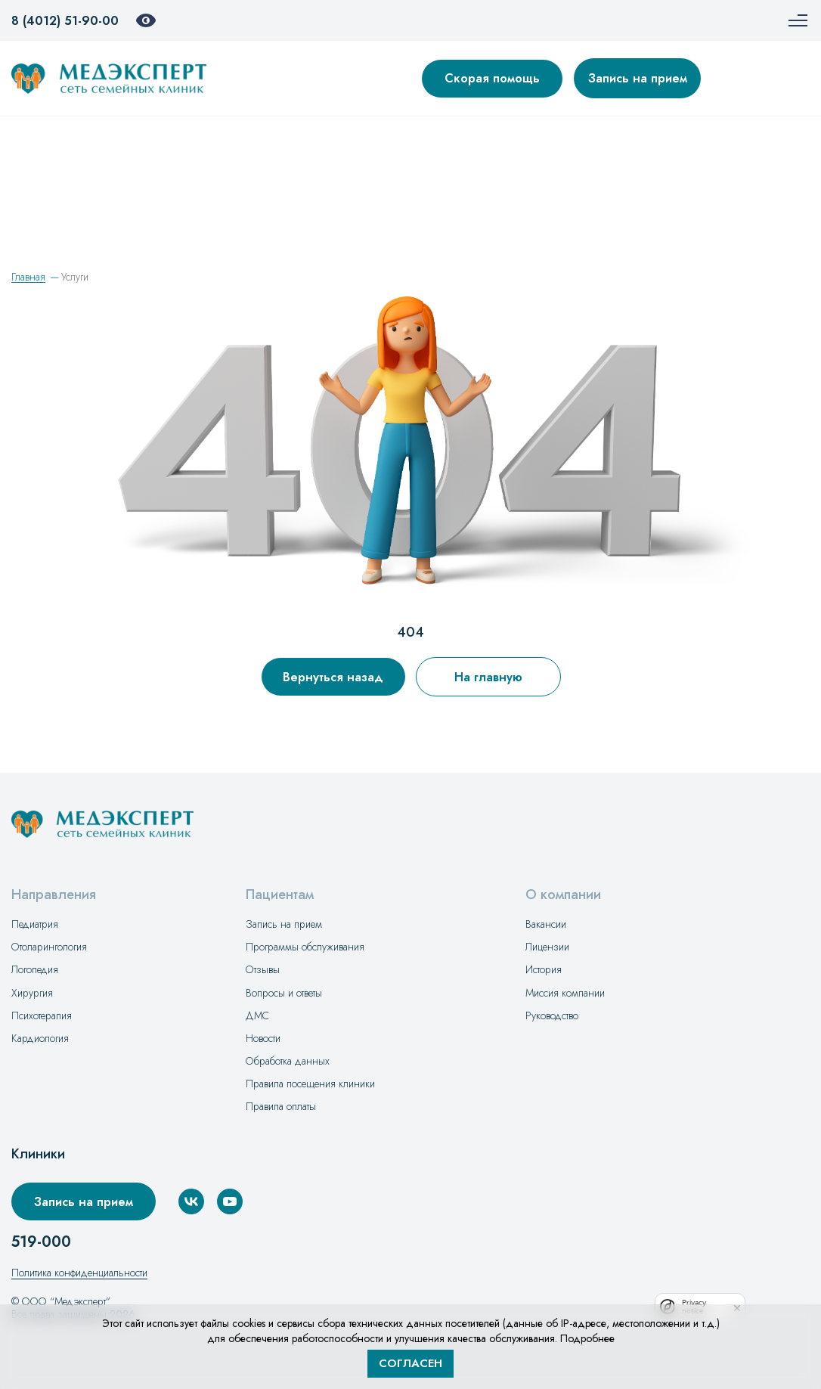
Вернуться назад (333, 677)
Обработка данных (288, 1060)
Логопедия (34, 969)
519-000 (41, 1242)
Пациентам (280, 894)
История (543, 969)
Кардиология (40, 1038)
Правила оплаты (281, 1106)
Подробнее (587, 1338)
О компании (563, 894)
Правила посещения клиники (310, 1083)
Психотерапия (41, 1015)
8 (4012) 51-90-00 (65, 20)
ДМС (257, 1015)
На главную (488, 677)
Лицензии (547, 946)
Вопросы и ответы (284, 992)
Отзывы (263, 969)
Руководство (551, 1015)
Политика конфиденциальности (79, 1272)
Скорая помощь (492, 78)
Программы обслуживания (305, 946)
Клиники (38, 1154)
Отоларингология (49, 946)
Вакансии (545, 924)
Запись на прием (637, 78)
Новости (263, 1038)
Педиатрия (34, 924)
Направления (53, 894)
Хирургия (32, 992)
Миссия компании (565, 992)
